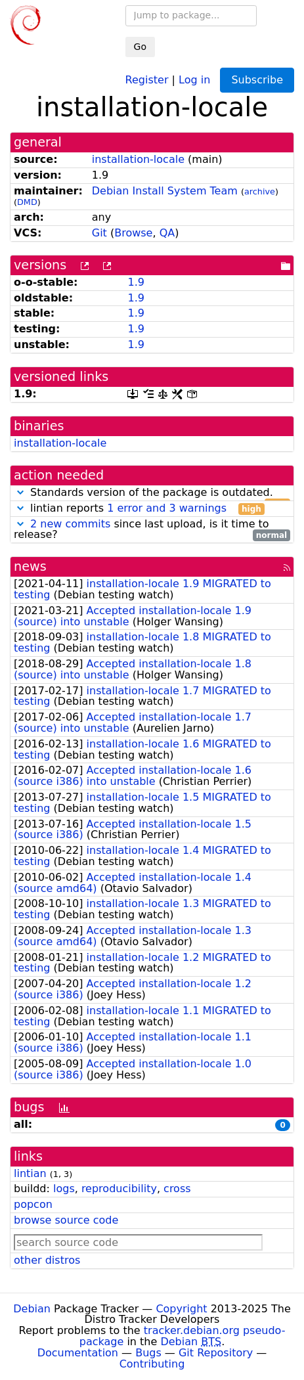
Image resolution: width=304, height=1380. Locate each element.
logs (64, 1188)
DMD (27, 202)
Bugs (148, 1353)
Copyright (181, 1308)
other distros (47, 1260)
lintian (30, 1173)
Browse (133, 233)
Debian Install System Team (165, 191)
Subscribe (257, 80)
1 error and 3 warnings (167, 508)
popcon (33, 1204)
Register (147, 79)
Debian (32, 1308)
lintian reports (139, 508)
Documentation (77, 1353)
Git (99, 233)
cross (176, 1188)
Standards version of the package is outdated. (152, 493)
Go (140, 46)
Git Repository (216, 1353)
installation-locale (138, 159)
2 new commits (70, 524)
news (30, 566)
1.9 (135, 282)
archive (259, 191)
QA (167, 233)
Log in (194, 79)
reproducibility (119, 1188)
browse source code (66, 1220)
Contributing (152, 1364)
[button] (20, 492)
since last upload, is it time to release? (152, 530)
